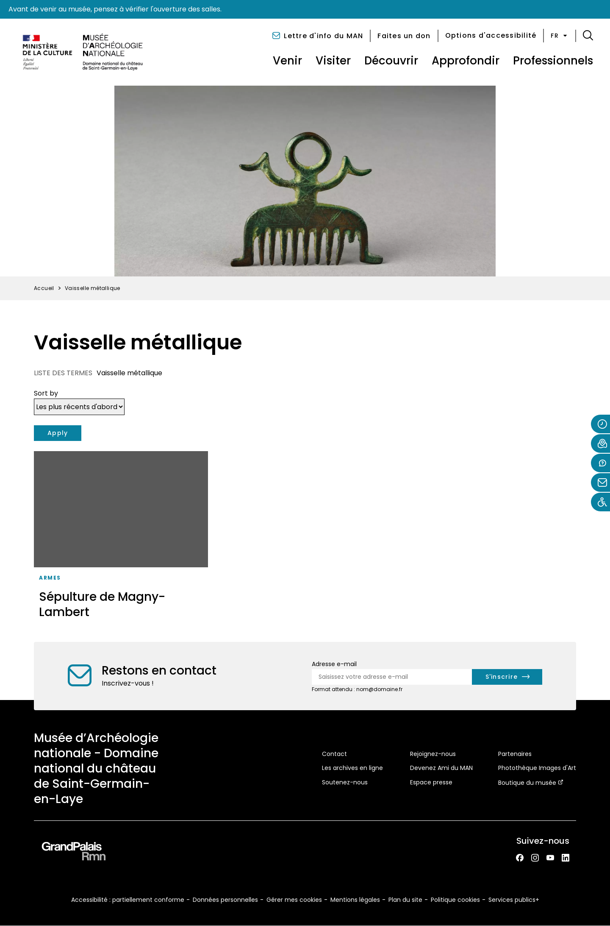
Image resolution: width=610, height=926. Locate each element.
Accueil (44, 288)
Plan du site (405, 899)
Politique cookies (455, 899)
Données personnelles (225, 899)
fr (559, 35)
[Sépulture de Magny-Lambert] (121, 538)
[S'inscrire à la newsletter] (507, 677)
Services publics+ (513, 899)
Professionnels (553, 60)
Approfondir (465, 60)
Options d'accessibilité (491, 35)
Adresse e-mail (334, 664)
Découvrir (391, 60)
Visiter (333, 60)
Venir (287, 60)
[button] (588, 36)
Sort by (46, 393)
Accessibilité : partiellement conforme (127, 899)
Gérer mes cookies (294, 899)
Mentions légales (355, 899)
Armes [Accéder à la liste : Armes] (50, 577)
